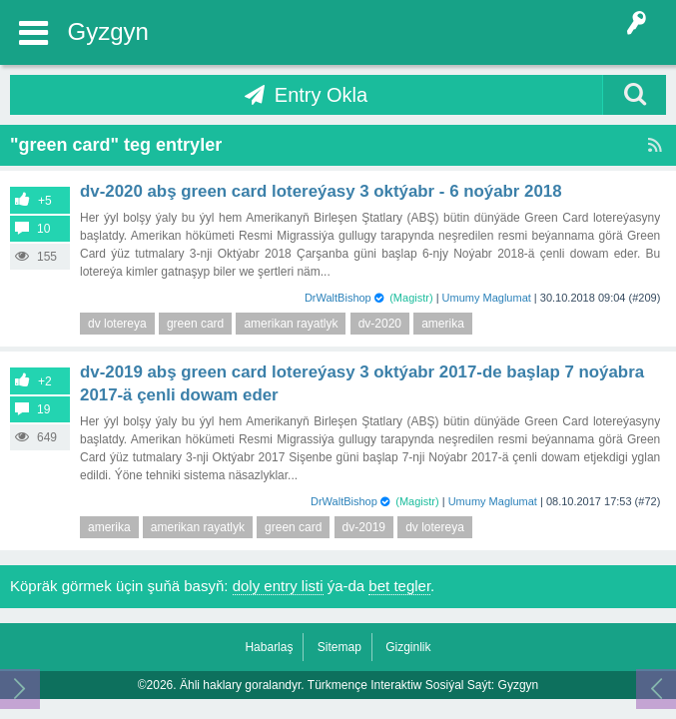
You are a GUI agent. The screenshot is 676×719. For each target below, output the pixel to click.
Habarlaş (269, 647)
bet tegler (399, 585)
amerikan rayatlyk (291, 324)
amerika (442, 324)
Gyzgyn (108, 31)
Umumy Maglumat (486, 298)
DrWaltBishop (338, 298)
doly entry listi (278, 585)
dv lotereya (117, 324)
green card (195, 324)
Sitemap (339, 647)
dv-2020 (379, 324)
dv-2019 (363, 527)
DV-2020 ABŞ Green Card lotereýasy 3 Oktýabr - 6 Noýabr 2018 (321, 191)
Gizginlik (407, 647)
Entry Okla (321, 95)
